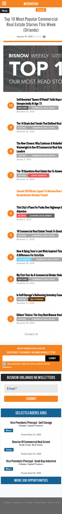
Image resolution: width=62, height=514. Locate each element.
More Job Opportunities (31, 480)
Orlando (41, 9)
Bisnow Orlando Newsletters (31, 377)
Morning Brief (54, 9)
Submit (31, 399)
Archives (28, 502)
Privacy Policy (40, 502)
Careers (8, 502)
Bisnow (37, 36)
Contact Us (18, 502)
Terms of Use (53, 502)
